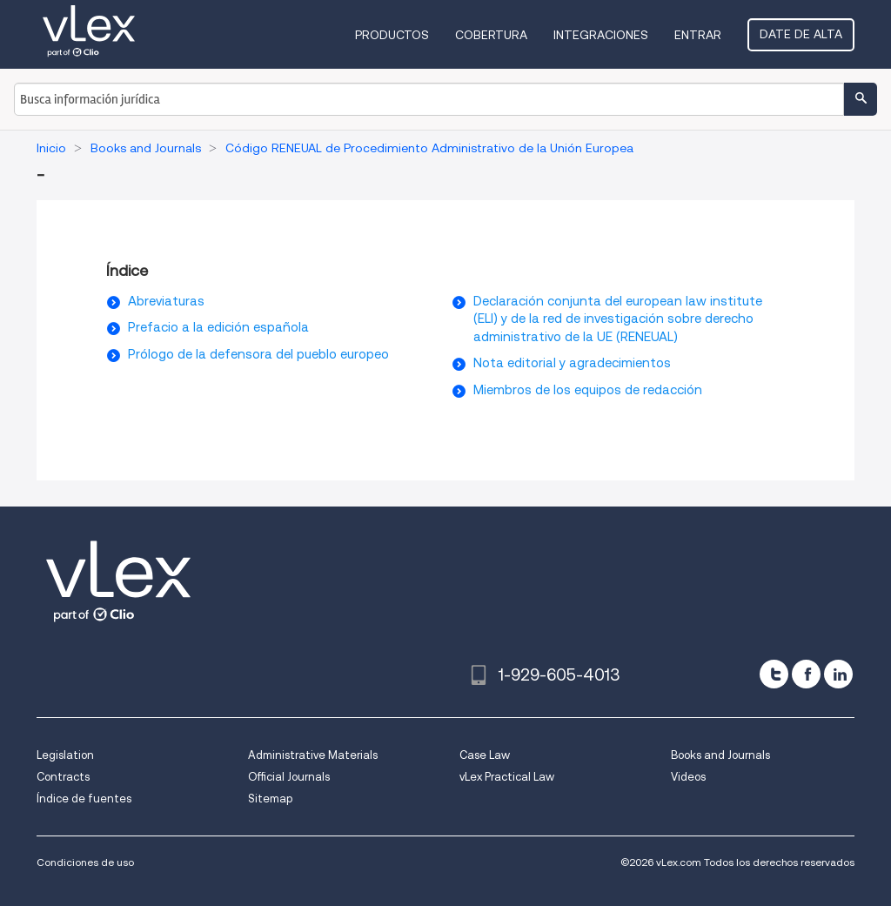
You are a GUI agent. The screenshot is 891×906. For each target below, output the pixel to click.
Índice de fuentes (84, 798)
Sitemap (270, 798)
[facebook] (806, 674)
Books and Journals (720, 755)
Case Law (484, 755)
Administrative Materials (313, 755)
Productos (392, 35)
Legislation (65, 755)
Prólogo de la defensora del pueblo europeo (258, 354)
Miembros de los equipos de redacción (587, 390)
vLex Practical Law (506, 776)
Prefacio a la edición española (218, 327)
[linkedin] (838, 674)
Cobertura (491, 35)
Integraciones (600, 35)
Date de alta (801, 34)
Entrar (697, 35)
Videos (688, 776)
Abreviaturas (166, 301)
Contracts (63, 776)
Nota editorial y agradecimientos (572, 363)
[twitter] (774, 674)
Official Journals (289, 776)
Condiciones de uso (85, 862)
